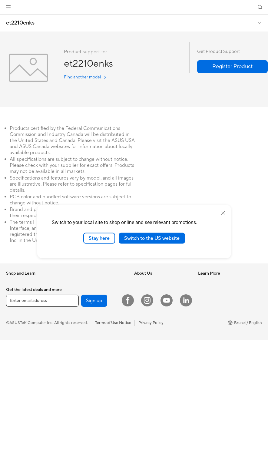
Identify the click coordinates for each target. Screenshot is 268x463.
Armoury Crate (147, 387)
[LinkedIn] (186, 424)
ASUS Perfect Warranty (219, 345)
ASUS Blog (144, 378)
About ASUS (145, 282)
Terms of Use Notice (113, 445)
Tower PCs (78, 328)
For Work (14, 319)
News (139, 291)
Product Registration (217, 309)
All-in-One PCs (82, 318)
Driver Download (213, 282)
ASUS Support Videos (218, 364)
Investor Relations (150, 309)
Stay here (99, 238)
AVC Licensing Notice (153, 369)
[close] (223, 212)
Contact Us (208, 318)
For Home (15, 310)
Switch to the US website (152, 238)
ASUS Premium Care (216, 336)
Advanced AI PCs (149, 360)
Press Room (145, 318)
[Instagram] (147, 424)
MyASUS (206, 373)
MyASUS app (210, 354)
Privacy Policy (151, 445)
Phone (12, 291)
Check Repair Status (216, 291)
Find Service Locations (218, 300)
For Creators (80, 282)
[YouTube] (166, 424)
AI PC (139, 337)
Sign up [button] (94, 424)
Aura (138, 396)
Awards (141, 300)
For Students (80, 291)
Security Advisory (214, 327)
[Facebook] (128, 424)
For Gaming (79, 300)
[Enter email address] (42, 424)
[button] (8, 7)
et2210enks (20, 23)
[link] (134, 7)
